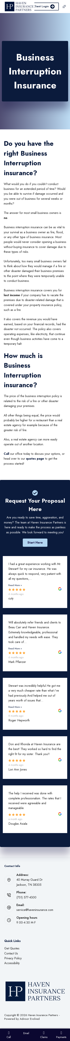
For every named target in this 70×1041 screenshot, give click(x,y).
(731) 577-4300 (26, 897)
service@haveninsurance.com (34, 910)
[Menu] (64, 6)
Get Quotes (11, 948)
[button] (35, 543)
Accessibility (12, 963)
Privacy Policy (13, 958)
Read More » (15, 585)
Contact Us (11, 953)
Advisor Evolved (30, 1019)
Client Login (44, 6)
